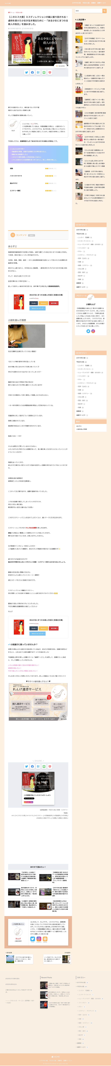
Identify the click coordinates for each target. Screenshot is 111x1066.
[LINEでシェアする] (44, 72)
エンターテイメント (86, 241)
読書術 (93, 3)
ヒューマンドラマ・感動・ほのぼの (90, 244)
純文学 (81, 276)
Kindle (34, 304)
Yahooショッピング (37, 308)
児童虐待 (57, 815)
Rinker (37, 299)
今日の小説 (85, 3)
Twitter (32, 942)
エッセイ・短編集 (85, 237)
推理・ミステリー (62, 810)
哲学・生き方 (83, 258)
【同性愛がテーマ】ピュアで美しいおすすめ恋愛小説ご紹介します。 (94, 91)
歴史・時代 (83, 272)
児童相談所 (48, 815)
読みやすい (47, 818)
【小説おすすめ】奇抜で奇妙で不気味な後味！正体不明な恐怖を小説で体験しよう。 (94, 187)
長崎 (60, 818)
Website (45, 942)
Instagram (38, 942)
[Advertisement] (38, 92)
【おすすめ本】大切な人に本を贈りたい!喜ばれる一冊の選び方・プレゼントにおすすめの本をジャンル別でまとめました (90, 141)
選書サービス (101, 3)
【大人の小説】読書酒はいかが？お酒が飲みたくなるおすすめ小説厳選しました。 (94, 153)
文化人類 (82, 269)
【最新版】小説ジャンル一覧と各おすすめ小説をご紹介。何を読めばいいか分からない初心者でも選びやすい (90, 104)
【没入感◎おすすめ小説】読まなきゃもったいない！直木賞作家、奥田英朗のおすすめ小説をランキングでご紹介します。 (90, 53)
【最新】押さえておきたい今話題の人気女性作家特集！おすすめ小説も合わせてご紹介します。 (90, 66)
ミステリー (39, 815)
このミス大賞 (21, 815)
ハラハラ (30, 815)
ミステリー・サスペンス (87, 255)
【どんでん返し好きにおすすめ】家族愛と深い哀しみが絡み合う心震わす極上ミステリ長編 (94, 163)
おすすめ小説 (76, 3)
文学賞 (65, 815)
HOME (55, 1057)
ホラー (81, 251)
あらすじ (79, 426)
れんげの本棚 (11, 2)
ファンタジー (83, 248)
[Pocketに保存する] (51, 72)
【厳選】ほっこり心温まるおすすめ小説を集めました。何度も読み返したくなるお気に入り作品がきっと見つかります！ (90, 29)
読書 (55, 818)
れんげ (33, 125)
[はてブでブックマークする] (38, 72)
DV (14, 815)
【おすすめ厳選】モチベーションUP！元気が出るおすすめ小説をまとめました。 (94, 41)
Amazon (43, 304)
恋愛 (81, 262)
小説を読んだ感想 (81, 429)
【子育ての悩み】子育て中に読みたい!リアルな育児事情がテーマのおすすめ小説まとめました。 (90, 199)
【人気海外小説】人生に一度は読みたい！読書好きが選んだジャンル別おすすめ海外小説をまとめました (90, 80)
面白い (66, 818)
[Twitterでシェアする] (24, 72)
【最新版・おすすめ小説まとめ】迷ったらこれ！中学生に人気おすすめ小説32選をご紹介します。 (90, 175)
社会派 (39, 818)
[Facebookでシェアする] (31, 72)
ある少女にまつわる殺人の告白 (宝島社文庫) (46, 296)
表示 (31, 236)
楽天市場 (53, 304)
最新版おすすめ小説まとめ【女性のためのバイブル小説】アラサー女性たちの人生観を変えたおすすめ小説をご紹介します (90, 128)
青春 (81, 279)
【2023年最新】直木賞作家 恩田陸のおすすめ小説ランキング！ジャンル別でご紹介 (95, 115)
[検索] (104, 11)
